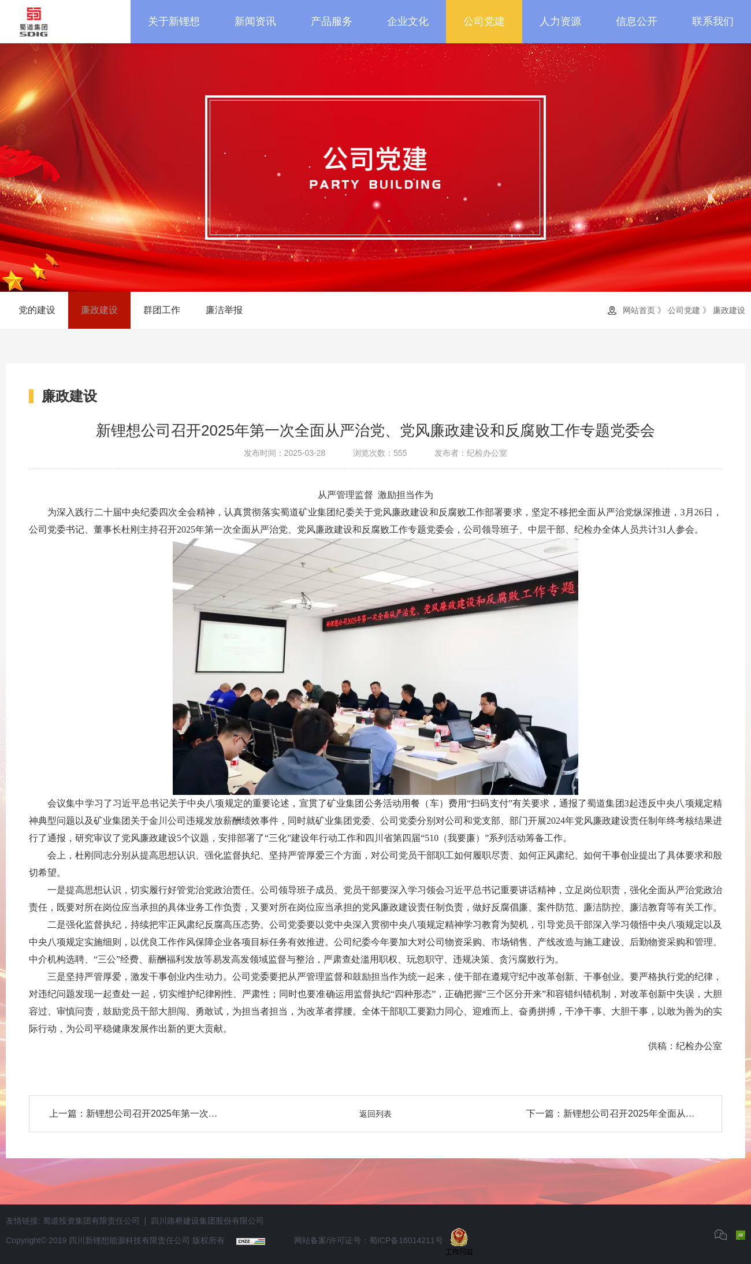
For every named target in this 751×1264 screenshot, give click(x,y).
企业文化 (408, 21)
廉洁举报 (224, 310)
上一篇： (137, 1113)
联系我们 (713, 21)
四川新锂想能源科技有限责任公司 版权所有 (147, 1240)
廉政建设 (99, 310)
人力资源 (560, 21)
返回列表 (375, 1113)
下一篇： (614, 1113)
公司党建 (484, 21)
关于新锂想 (174, 21)
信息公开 (636, 21)
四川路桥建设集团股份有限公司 (207, 1220)
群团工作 (161, 310)
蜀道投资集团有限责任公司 (91, 1220)
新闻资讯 (255, 21)
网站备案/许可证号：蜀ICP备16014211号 (368, 1240)
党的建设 (36, 310)
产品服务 (331, 21)
